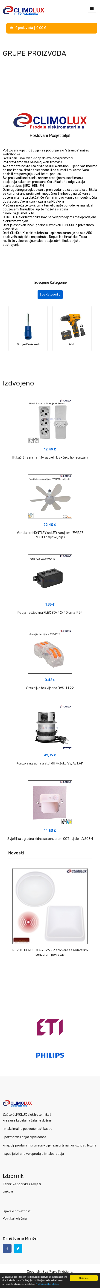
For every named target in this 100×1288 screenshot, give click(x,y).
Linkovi (8, 1191)
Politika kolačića (15, 1218)
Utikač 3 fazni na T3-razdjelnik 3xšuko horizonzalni (50, 457)
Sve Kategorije (50, 294)
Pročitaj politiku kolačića (47, 1284)
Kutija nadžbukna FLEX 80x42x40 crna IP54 (50, 613)
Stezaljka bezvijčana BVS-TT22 (50, 688)
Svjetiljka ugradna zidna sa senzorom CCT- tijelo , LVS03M (50, 839)
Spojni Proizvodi (28, 344)
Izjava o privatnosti (17, 1211)
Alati (72, 344)
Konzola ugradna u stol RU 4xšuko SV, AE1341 (50, 763)
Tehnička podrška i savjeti (22, 1184)
